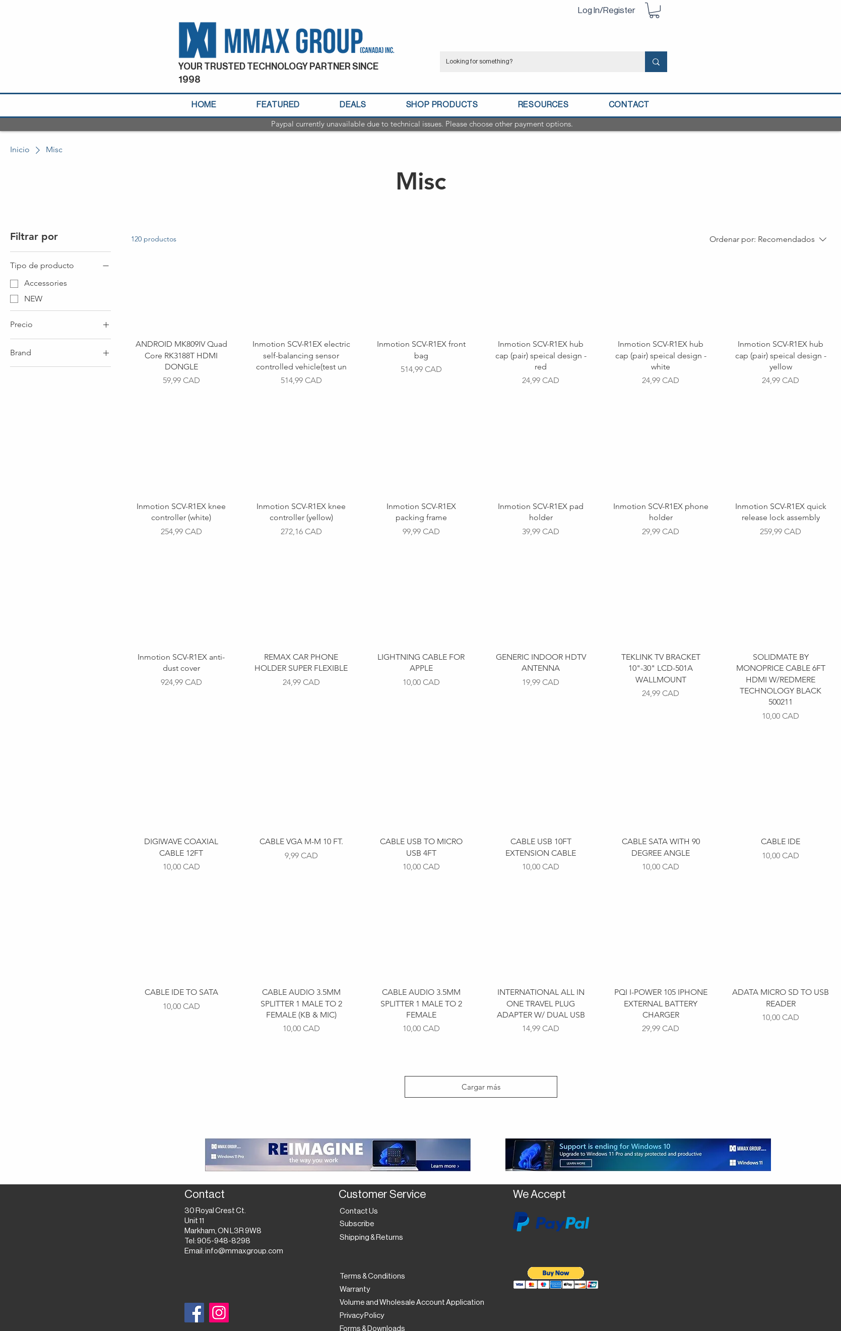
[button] (654, 10)
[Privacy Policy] (365, 1315)
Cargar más (481, 1087)
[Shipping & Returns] (373, 1237)
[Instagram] (219, 1312)
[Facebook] (194, 1312)
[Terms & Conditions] (372, 1276)
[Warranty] (357, 1289)
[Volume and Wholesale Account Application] (412, 1302)
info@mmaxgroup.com (244, 1251)
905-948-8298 (223, 1241)
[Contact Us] (360, 1212)
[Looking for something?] (535, 61)
